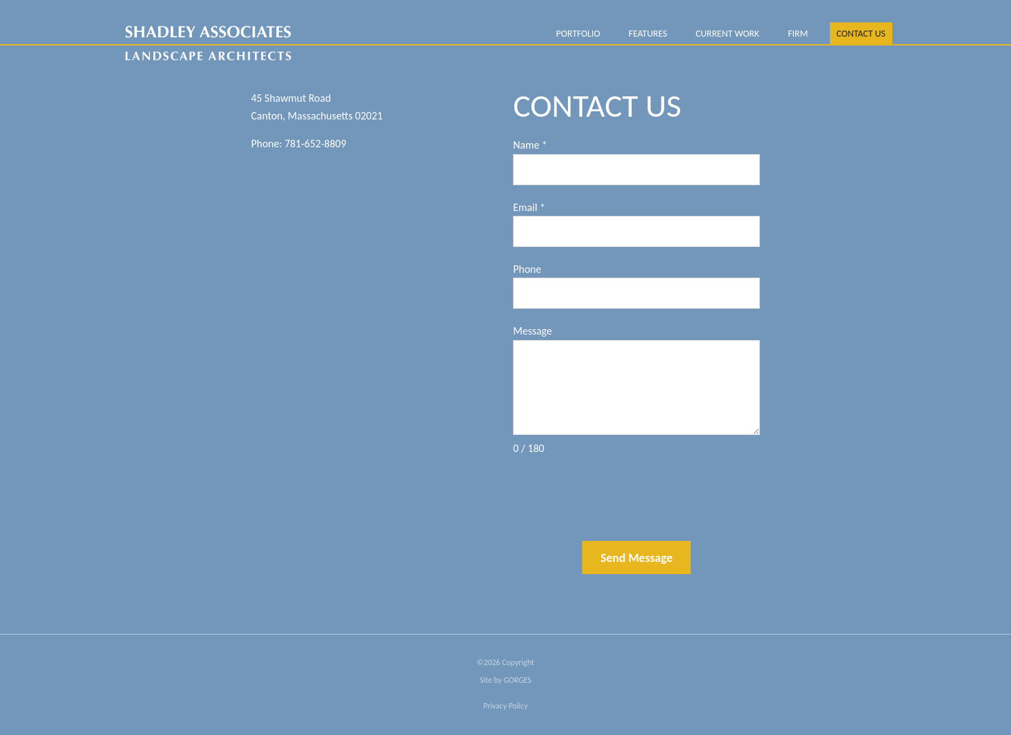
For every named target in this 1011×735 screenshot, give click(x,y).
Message (532, 330)
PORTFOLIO (578, 33)
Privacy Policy (505, 706)
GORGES (517, 680)
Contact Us (861, 33)
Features (647, 33)
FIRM (798, 33)
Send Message (636, 557)
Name (530, 144)
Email (529, 207)
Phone (527, 269)
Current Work (727, 33)
